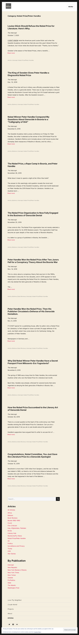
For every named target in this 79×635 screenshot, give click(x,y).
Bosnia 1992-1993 (14, 520)
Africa (10, 513)
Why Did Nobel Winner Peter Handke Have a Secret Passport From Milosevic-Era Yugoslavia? (33, 361)
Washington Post (13, 588)
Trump (10, 548)
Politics (10, 543)
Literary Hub (12, 533)
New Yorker (12, 575)
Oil (8, 541)
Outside (10, 578)
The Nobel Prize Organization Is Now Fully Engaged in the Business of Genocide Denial (33, 214)
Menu (70, 7)
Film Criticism (12, 526)
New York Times (13, 572)
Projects (11, 609)
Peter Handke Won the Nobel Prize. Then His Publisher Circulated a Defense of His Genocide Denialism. (31, 311)
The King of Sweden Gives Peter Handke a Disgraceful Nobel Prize (28, 73)
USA (9, 551)
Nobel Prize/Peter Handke (26, 60)
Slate (9, 583)
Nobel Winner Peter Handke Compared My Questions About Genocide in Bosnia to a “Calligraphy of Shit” (28, 119)
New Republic (12, 567)
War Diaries (12, 554)
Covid (10, 523)
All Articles (11, 510)
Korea (10, 531)
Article (10, 60)
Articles (11, 618)
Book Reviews (21, 296)
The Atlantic (12, 585)
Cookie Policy (37, 632)
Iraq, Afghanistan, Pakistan (17, 528)
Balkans (14, 104)
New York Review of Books (17, 570)
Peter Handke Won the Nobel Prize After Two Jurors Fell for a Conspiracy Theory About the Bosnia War (33, 260)
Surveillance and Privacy (16, 546)
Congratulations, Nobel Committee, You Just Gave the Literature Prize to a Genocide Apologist (32, 455)
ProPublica (11, 580)
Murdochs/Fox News (15, 536)
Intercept (15, 60)
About (10, 613)
